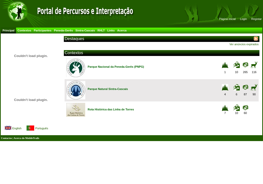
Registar (256, 18)
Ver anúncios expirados (243, 44)
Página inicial (227, 18)
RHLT (101, 30)
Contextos (24, 30)
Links (111, 30)
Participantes (42, 30)
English (16, 128)
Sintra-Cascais (85, 30)
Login (243, 18)
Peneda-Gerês (63, 30)
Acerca (122, 30)
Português (41, 128)
